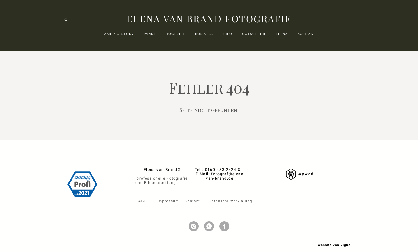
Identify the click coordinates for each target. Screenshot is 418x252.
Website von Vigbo (334, 237)
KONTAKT (306, 38)
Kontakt (194, 193)
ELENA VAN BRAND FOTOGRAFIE (209, 23)
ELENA (282, 38)
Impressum (168, 193)
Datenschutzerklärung (230, 193)
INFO (227, 38)
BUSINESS (204, 38)
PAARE (150, 38)
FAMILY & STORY (118, 38)
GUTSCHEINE (254, 38)
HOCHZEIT (175, 38)
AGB (143, 193)
